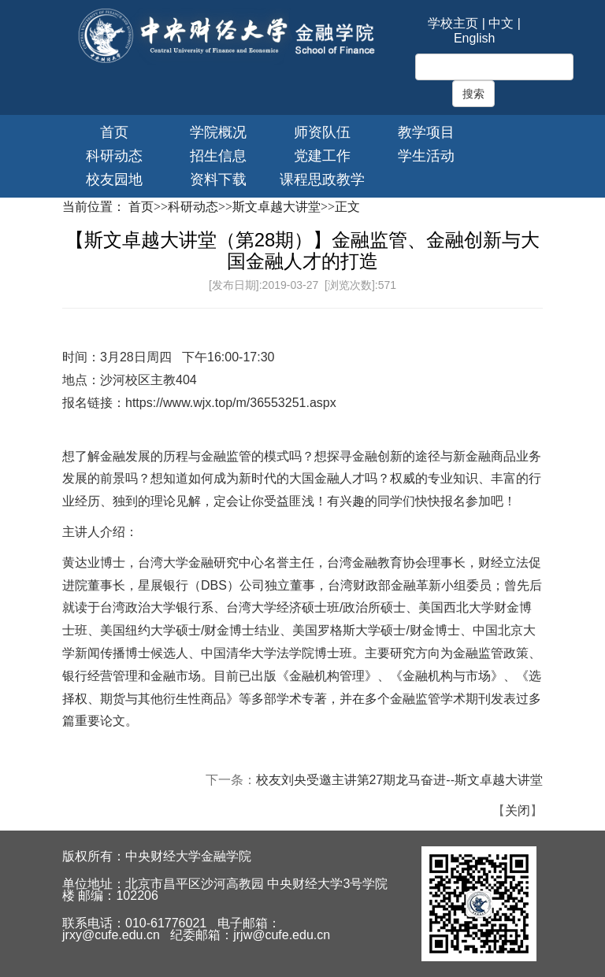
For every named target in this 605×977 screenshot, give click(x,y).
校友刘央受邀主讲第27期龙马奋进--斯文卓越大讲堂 (399, 779)
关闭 (517, 810)
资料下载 (218, 179)
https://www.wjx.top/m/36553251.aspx (230, 402)
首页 (114, 132)
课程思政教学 (322, 179)
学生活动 (426, 156)
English (474, 38)
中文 (501, 23)
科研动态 (114, 156)
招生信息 (218, 156)
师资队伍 (322, 132)
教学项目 (426, 132)
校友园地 (114, 179)
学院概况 (218, 132)
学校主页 (453, 23)
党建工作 (322, 156)
